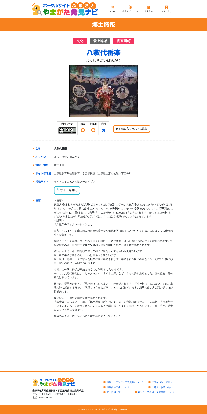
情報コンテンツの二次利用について (125, 382)
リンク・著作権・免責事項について (156, 392)
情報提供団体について (118, 387)
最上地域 (100, 41)
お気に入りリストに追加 (131, 128)
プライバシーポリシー (163, 382)
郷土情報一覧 (113, 392)
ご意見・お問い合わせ (163, 387)
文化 (79, 41)
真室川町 (124, 41)
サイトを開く (67, 190)
